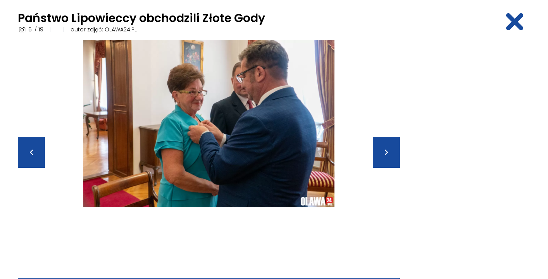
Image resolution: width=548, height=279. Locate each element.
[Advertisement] (470, 156)
